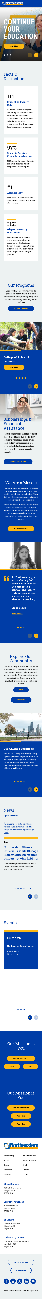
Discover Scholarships (18, 462)
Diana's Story (17, 613)
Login (36, 1290)
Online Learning (9, 1156)
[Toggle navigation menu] (38, 4)
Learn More (14, 46)
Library (25, 1174)
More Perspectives (21, 529)
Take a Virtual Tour (21, 1262)
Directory (26, 1170)
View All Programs (21, 308)
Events (25, 1165)
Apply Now (21, 1124)
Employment (8, 1170)
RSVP (9, 988)
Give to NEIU (21, 1270)
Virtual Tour (21, 700)
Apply (12, 1066)
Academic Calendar (29, 1156)
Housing (6, 1165)
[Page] (16, 378)
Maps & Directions (29, 1160)
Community (7, 1174)
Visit (21, 690)
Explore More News (11, 816)
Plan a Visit (21, 1116)
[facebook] (6, 1281)
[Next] (36, 55)
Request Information (21, 1058)
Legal (31, 1290)
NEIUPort (7, 1160)
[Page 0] (4, 55)
